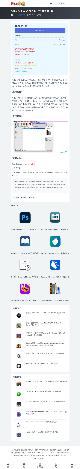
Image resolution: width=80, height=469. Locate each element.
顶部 (72, 465)
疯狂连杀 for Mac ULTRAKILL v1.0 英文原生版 (42, 363)
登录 (61, 3)
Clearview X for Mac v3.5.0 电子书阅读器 (55, 277)
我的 (56, 465)
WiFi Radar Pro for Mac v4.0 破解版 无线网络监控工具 (45, 391)
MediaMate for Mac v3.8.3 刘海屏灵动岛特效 (42, 432)
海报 (23, 197)
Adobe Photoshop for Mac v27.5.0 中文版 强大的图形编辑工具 (24, 230)
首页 (8, 465)
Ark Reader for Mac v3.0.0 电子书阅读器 (25, 253)
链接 (31, 197)
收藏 (16, 197)
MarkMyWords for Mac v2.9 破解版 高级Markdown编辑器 (46, 381)
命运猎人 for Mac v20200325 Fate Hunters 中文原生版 (45, 313)
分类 (24, 465)
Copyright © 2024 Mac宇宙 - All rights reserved (44, 455)
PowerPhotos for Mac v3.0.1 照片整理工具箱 (42, 422)
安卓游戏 (40, 465)
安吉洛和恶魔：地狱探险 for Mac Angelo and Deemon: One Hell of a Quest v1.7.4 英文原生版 (45, 344)
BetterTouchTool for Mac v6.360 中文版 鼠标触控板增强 (45, 401)
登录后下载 (40, 30)
